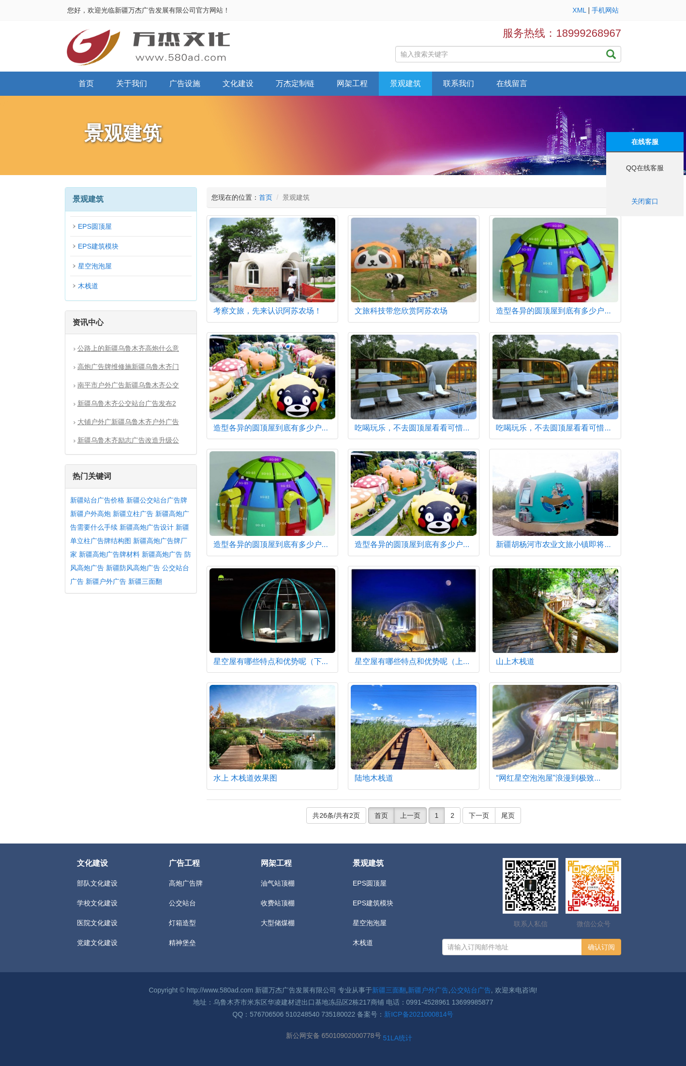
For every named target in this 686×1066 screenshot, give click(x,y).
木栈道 (88, 286)
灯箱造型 (182, 923)
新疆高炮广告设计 (146, 527)
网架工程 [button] (352, 83)
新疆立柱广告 (133, 514)
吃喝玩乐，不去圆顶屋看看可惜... (412, 428)
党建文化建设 (97, 943)
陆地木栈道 (374, 778)
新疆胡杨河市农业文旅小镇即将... (553, 544)
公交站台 (182, 903)
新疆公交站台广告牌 (156, 500)
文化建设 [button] (238, 83)
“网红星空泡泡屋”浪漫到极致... (548, 778)
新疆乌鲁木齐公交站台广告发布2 (126, 403)
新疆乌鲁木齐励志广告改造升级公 (128, 440)
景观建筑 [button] (405, 83)
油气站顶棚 (278, 883)
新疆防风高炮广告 (133, 568)
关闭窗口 (644, 201)
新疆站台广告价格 (97, 500)
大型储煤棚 (278, 923)
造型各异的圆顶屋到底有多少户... (553, 311)
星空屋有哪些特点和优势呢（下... (270, 661)
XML (579, 10)
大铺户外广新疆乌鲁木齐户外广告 (128, 422)
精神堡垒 (182, 943)
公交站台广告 (470, 990)
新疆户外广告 (106, 581)
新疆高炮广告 (162, 554)
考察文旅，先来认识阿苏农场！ (267, 311)
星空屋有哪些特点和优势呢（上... (412, 661)
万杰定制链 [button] (295, 83)
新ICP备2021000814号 (418, 1014)
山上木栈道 (515, 661)
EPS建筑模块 (98, 246)
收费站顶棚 (278, 903)
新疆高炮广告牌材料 (109, 554)
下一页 (479, 815)
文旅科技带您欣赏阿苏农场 (401, 311)
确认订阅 (601, 947)
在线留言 (511, 83)
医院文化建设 (97, 923)
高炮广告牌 (186, 883)
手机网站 (605, 10)
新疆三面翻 (145, 581)
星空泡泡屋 (95, 266)
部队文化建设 (97, 883)
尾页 (508, 815)
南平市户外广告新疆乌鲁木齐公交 (128, 385)
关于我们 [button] (131, 83)
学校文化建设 (97, 903)
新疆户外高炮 (90, 514)
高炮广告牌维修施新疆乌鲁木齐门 (128, 366)
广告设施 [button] (184, 83)
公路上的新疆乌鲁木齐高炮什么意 (128, 348)
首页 (86, 83)
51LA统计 (397, 1038)
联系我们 (458, 83)
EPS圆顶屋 (95, 226)
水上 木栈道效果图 (245, 778)
